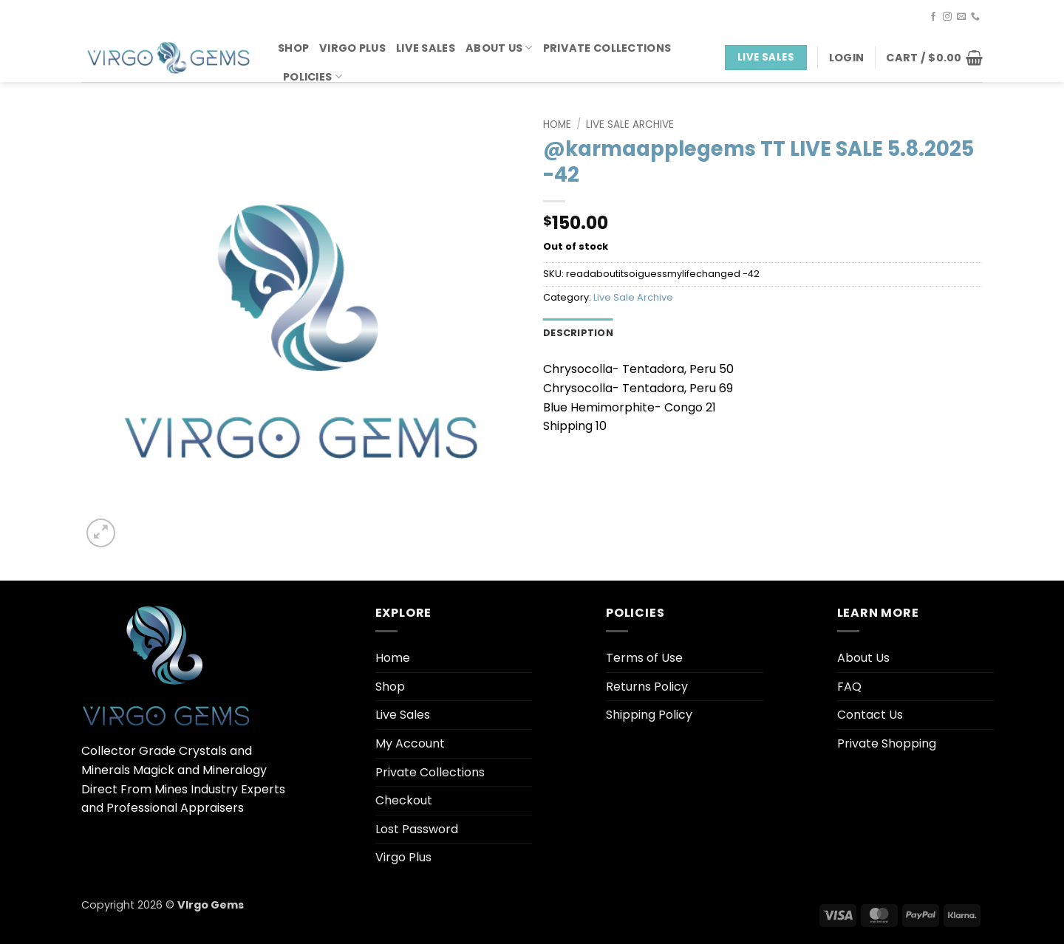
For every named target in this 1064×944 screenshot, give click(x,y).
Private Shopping (886, 743)
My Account (410, 743)
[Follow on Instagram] (947, 17)
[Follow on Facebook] (933, 17)
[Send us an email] (961, 17)
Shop (293, 48)
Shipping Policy (649, 714)
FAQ (849, 686)
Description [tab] (578, 332)
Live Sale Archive (630, 124)
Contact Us (870, 714)
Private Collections (607, 48)
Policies (312, 76)
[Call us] (975, 17)
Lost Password (416, 829)
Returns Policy (647, 686)
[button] (846, 57)
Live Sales (425, 48)
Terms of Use (644, 657)
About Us (499, 48)
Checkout (403, 800)
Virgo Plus (352, 48)
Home (557, 124)
